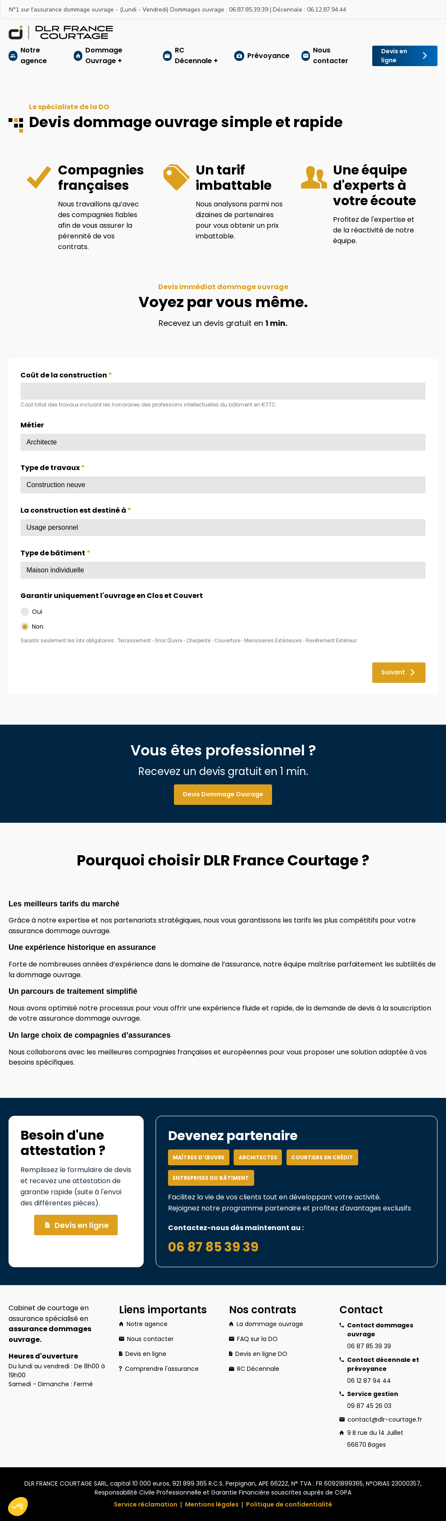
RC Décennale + (196, 55)
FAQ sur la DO (253, 1339)
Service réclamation (145, 1504)
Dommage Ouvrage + (103, 55)
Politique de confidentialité (289, 1504)
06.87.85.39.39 (248, 10)
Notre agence (33, 55)
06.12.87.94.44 (326, 10)
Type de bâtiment (55, 553)
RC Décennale (254, 1368)
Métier (32, 425)
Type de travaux (52, 468)
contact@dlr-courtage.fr (385, 1419)
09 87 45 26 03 (369, 1406)
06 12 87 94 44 (369, 1380)
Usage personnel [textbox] (52, 527)
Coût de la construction (66, 375)
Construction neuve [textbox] (55, 484)
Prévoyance (268, 56)
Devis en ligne (400, 56)
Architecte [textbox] (41, 442)
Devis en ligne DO (258, 1354)
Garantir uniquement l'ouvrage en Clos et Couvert (111, 596)
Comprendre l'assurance (159, 1368)
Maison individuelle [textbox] (55, 570)
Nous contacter (330, 55)
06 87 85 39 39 (213, 1247)
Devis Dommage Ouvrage (218, 794)
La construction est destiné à (75, 510)
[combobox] (223, 442)
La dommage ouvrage (266, 1324)
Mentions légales (212, 1504)
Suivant (394, 672)
